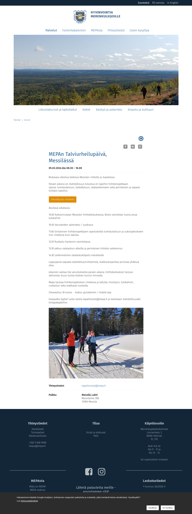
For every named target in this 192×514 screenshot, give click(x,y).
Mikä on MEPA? (37, 486)
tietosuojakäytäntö (29, 501)
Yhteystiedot (116, 30)
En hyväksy (168, 508)
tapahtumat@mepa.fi (94, 385)
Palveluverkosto (37, 435)
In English (172, 2)
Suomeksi (143, 2)
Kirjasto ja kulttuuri (141, 109)
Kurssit (27, 120)
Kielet (86, 109)
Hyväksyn (152, 508)
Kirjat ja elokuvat (96, 432)
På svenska (158, 2)
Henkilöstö (38, 429)
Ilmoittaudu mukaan (62, 199)
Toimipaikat (37, 432)
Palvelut (51, 30)
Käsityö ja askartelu (109, 109)
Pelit (96, 435)
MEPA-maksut (37, 489)
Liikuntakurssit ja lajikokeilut (57, 109)
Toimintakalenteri (74, 30)
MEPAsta (96, 30)
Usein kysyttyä (139, 30)
